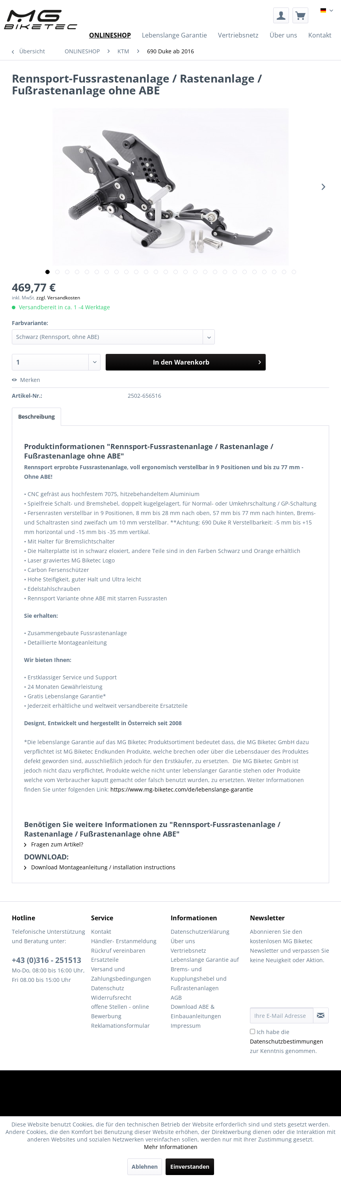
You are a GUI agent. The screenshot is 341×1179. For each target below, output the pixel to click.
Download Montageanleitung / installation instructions (99, 867)
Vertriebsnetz (188, 950)
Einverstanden (189, 1166)
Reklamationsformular (120, 1025)
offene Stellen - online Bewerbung (120, 1011)
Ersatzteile (105, 959)
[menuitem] (281, 15)
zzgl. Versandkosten (58, 297)
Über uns (183, 941)
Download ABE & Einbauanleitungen (196, 1011)
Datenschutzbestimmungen (286, 1041)
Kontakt (101, 931)
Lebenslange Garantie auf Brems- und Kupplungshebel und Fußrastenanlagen (205, 973)
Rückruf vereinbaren (118, 950)
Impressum (186, 1025)
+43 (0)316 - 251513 (46, 960)
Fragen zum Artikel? (53, 844)
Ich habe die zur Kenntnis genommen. (286, 1041)
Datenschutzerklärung (200, 931)
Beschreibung (36, 416)
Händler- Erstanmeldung (124, 941)
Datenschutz (107, 988)
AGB (176, 997)
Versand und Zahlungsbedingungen (121, 973)
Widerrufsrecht (111, 997)
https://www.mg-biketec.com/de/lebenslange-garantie (181, 789)
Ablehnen (145, 1166)
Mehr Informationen (171, 1147)
